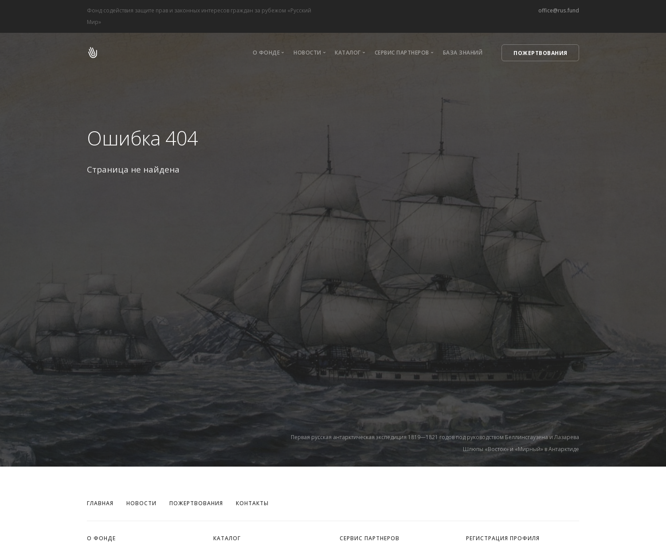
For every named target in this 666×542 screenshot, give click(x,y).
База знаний (463, 52)
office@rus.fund (558, 10)
